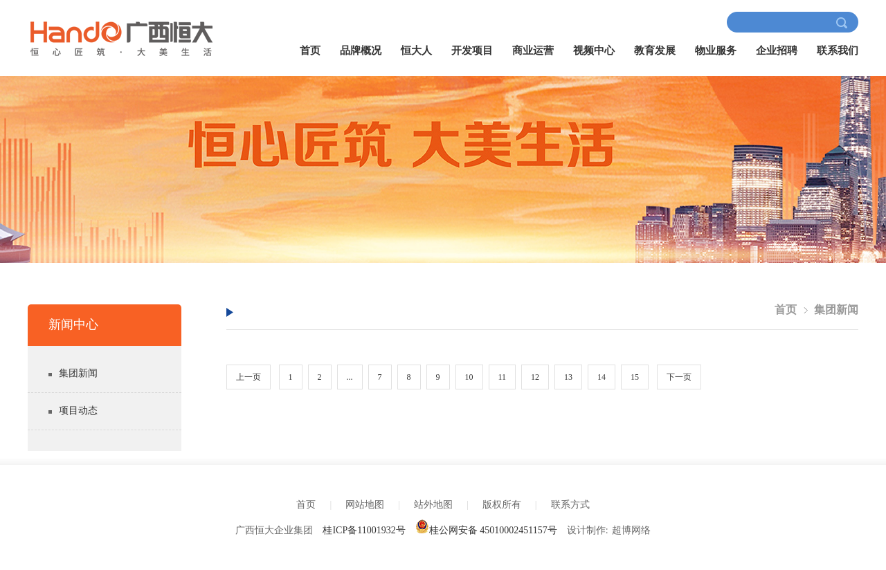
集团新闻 (78, 373)
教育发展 (655, 50)
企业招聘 (776, 50)
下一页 (679, 377)
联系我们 (837, 50)
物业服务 (715, 50)
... (350, 377)
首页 (310, 50)
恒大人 (416, 50)
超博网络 (631, 530)
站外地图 (433, 504)
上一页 (248, 377)
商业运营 (533, 50)
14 (601, 377)
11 (502, 377)
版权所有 (501, 504)
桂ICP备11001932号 (364, 530)
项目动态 (78, 410)
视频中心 (594, 50)
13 (568, 377)
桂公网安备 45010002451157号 (486, 530)
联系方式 (570, 504)
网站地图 (364, 504)
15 (635, 377)
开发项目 (472, 50)
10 (469, 377)
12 (535, 377)
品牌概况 (360, 50)
